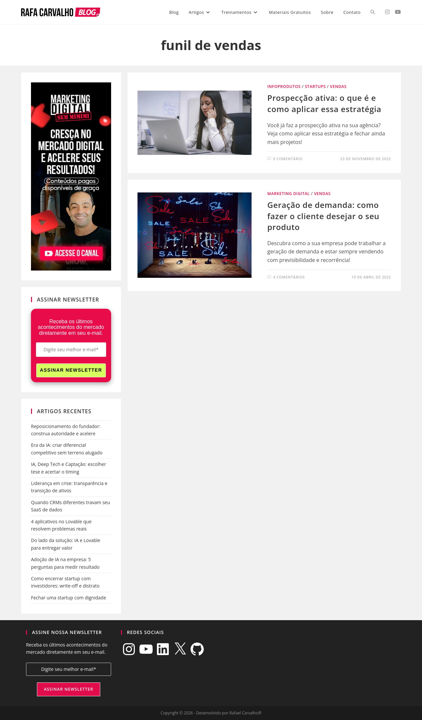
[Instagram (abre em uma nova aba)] (387, 11)
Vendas (338, 86)
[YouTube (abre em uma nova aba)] (398, 11)
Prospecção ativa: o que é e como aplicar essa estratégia (324, 103)
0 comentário (287, 158)
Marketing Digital (288, 193)
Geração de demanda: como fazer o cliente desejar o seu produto (323, 215)
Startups (315, 86)
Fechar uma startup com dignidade (68, 597)
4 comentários (289, 276)
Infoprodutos (284, 86)
